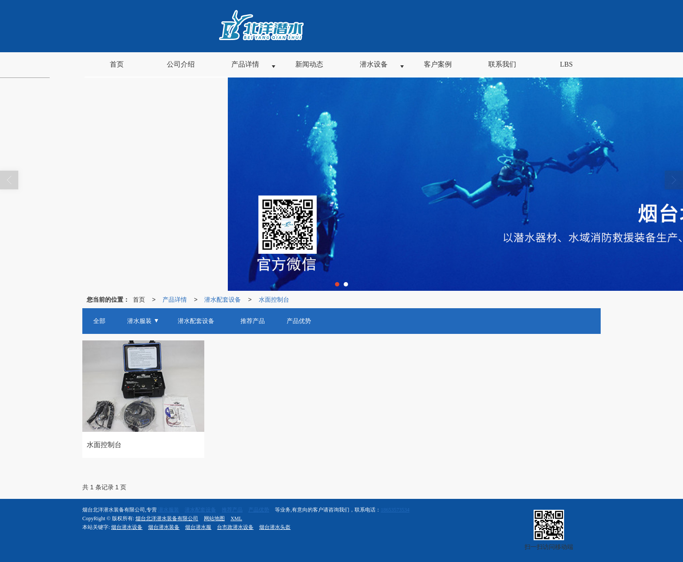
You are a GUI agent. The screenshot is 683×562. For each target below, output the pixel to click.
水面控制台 (274, 299)
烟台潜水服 (198, 527)
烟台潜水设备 (126, 527)
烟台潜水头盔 (275, 527)
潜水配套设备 (222, 299)
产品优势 (258, 510)
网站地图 (214, 518)
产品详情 (174, 299)
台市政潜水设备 (235, 527)
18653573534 (395, 510)
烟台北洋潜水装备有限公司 (166, 518)
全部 (99, 321)
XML (236, 518)
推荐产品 (232, 510)
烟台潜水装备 (163, 527)
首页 (139, 299)
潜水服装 (168, 510)
